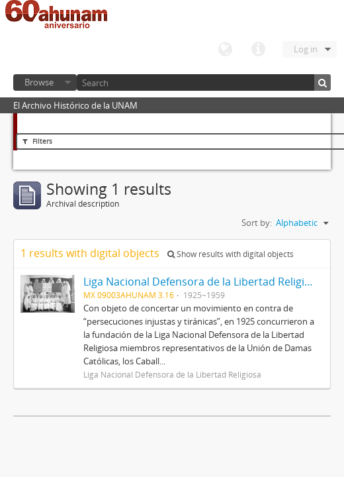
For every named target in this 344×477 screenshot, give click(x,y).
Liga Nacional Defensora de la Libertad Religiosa (202, 281)
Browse (39, 82)
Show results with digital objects (230, 254)
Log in (306, 49)
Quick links (258, 49)
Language (224, 49)
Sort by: (256, 223)
